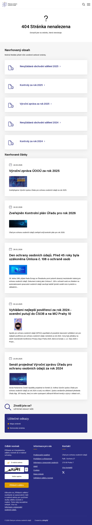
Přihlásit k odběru (17, 485)
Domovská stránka (17, 428)
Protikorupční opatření (41, 455)
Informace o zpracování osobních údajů (45, 464)
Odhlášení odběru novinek (43, 478)
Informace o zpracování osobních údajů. (13, 508)
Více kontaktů (67, 468)
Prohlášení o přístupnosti (42, 459)
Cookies (36, 470)
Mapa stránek (15, 424)
